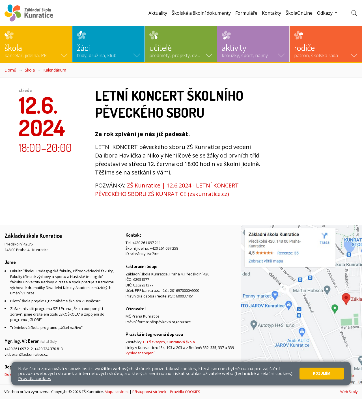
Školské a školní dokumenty (201, 13)
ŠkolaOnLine (299, 13)
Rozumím (321, 373)
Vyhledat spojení (140, 352)
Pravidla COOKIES (185, 391)
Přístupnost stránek (149, 391)
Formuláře (246, 13)
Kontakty (271, 13)
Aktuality (157, 13)
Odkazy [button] (325, 13)
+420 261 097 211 (146, 242)
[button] (36, 44)
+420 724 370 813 (49, 348)
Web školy (349, 391)
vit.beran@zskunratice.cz (26, 354)
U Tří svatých (154, 341)
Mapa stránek (117, 391)
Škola (30, 70)
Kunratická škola (181, 341)
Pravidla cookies (34, 378)
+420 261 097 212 (19, 348)
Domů (10, 70)
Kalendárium (54, 70)
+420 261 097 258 (164, 248)
